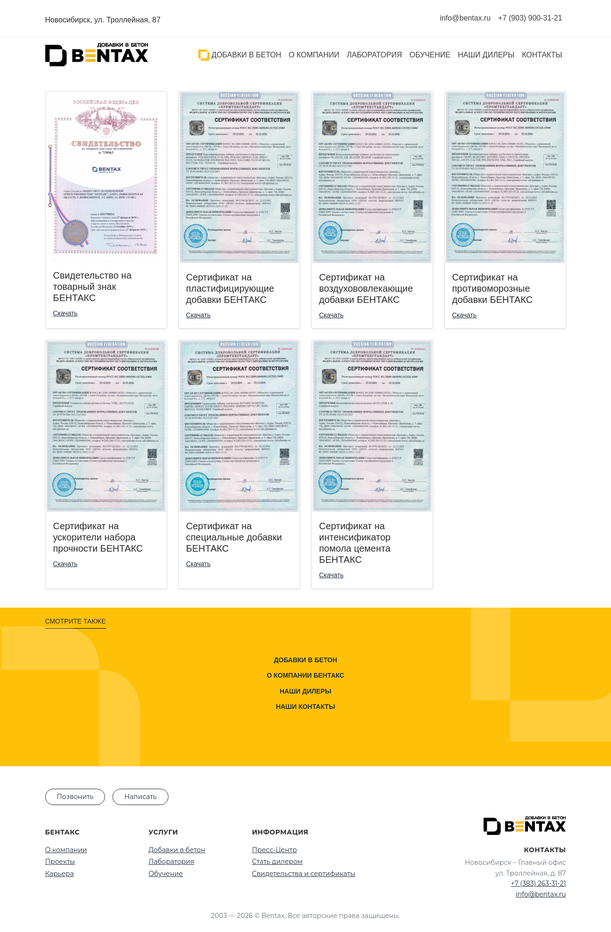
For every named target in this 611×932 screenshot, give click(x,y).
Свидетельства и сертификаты (304, 873)
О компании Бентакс (305, 675)
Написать (140, 796)
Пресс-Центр (274, 850)
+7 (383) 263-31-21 (538, 883)
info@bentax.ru (541, 894)
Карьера (59, 873)
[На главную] (96, 55)
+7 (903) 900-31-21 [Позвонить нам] (530, 18)
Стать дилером (277, 861)
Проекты (60, 861)
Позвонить (75, 796)
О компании (313, 55)
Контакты (542, 55)
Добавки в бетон (239, 55)
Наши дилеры (486, 55)
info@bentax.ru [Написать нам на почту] (465, 18)
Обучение (429, 55)
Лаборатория (374, 55)
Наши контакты (305, 706)
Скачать (65, 313)
